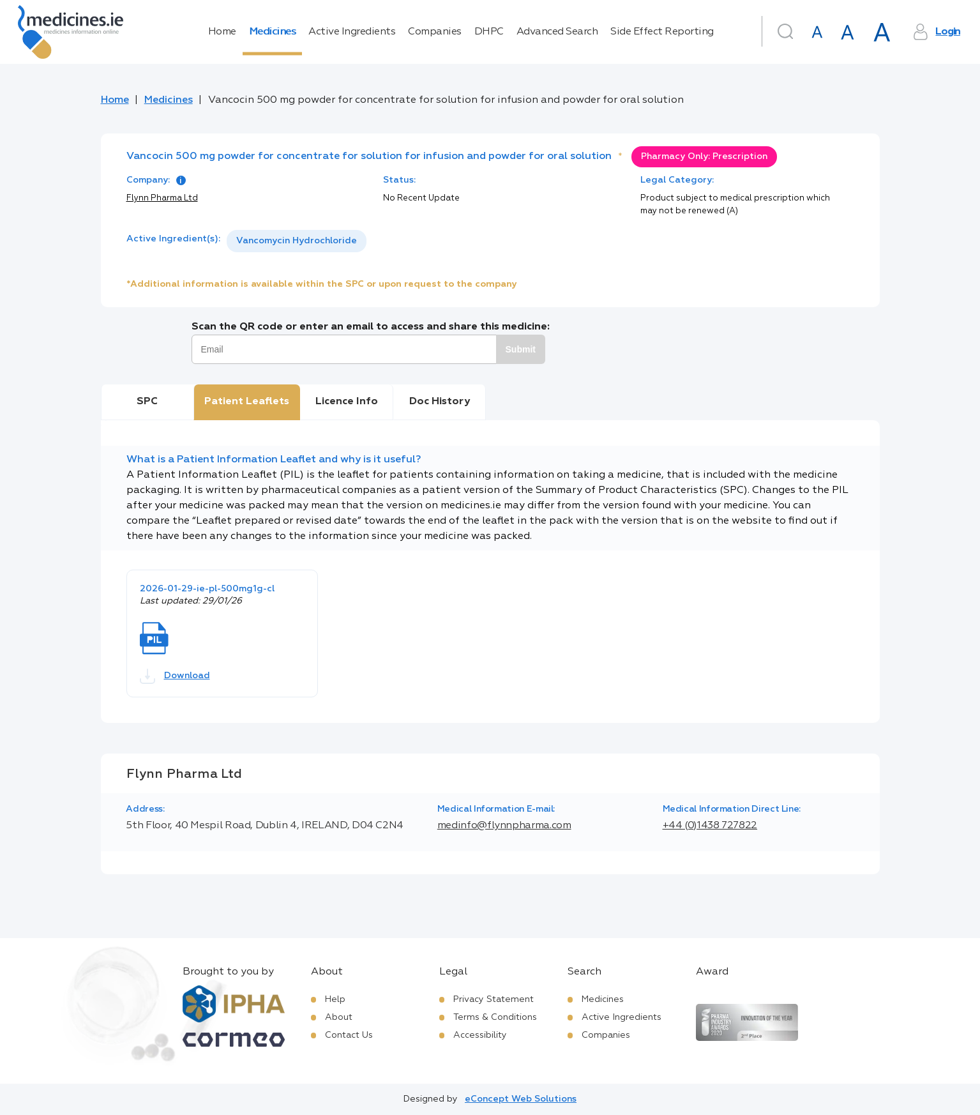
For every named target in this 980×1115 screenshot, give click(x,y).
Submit (521, 349)
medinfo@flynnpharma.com (504, 826)
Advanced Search (557, 32)
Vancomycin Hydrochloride (296, 240)
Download (175, 676)
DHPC (489, 32)
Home (222, 32)
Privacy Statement (493, 999)
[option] (296, 241)
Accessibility (480, 1035)
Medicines (272, 32)
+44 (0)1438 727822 (710, 826)
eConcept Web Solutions (521, 1099)
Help (335, 999)
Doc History (439, 402)
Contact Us (349, 1035)
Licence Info (346, 402)
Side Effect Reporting (662, 32)
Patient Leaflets (246, 402)
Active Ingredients (351, 32)
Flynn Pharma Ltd (162, 198)
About (338, 1017)
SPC (147, 402)
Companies (435, 32)
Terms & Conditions (495, 1017)
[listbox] (296, 241)
